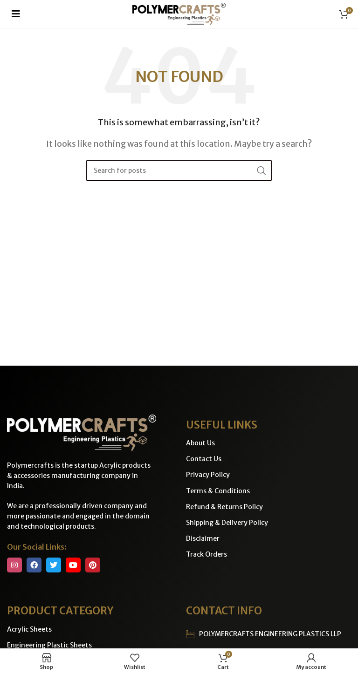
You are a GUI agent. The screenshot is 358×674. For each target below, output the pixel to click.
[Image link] (81, 431)
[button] (16, 14)
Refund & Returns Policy (224, 507)
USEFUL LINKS (221, 424)
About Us (200, 443)
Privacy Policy (208, 474)
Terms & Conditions (218, 491)
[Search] (179, 170)
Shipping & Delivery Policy (227, 522)
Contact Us (203, 459)
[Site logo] (179, 13)
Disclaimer (203, 538)
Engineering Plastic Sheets (49, 645)
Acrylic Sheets (29, 629)
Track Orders (206, 554)
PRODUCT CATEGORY (60, 610)
